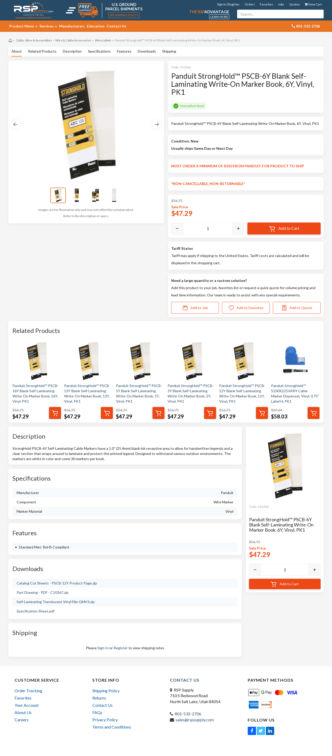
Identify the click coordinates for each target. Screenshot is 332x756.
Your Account (27, 705)
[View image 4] (114, 195)
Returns (99, 697)
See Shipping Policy (124, 15)
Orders (250, 4)
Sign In (103, 648)
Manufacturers (72, 26)
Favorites (266, 4)
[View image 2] (76, 195)
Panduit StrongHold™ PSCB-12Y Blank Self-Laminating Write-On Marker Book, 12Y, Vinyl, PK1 (242, 393)
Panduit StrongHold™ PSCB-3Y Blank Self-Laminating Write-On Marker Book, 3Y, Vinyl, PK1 (191, 393)
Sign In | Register (228, 4)
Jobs (281, 4)
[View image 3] (95, 195)
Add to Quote (296, 308)
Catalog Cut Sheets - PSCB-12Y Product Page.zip (57, 583)
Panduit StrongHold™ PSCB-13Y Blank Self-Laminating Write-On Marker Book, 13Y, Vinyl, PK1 (87, 393)
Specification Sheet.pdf (35, 611)
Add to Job (195, 308)
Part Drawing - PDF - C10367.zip (42, 592)
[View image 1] (58, 195)
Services (48, 26)
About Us (23, 712)
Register (121, 648)
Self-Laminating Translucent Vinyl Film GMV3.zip (56, 602)
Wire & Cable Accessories (73, 40)
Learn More (219, 16)
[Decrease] (177, 228)
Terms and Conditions (111, 726)
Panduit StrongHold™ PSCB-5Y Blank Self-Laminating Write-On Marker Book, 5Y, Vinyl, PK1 (139, 393)
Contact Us (116, 26)
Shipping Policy (106, 690)
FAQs (97, 712)
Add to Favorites (246, 308)
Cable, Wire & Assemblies (34, 40)
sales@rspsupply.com (195, 719)
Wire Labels (103, 40)
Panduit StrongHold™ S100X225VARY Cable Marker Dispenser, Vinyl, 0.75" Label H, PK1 (295, 393)
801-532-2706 (188, 713)
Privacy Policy (105, 719)
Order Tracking (28, 690)
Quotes (294, 4)
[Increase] (238, 228)
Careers (22, 719)
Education (96, 26)
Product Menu (23, 26)
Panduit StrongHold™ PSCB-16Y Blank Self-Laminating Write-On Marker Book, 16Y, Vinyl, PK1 (35, 393)
